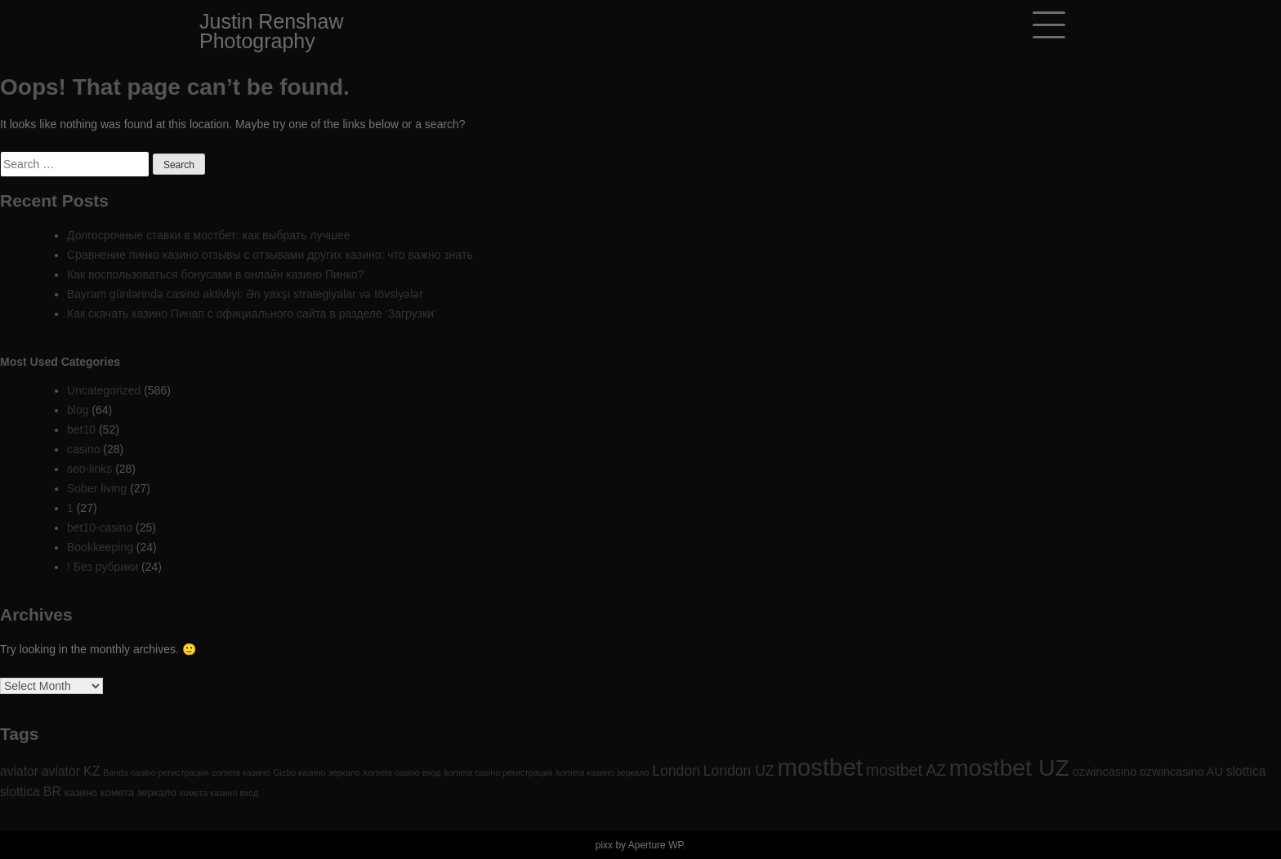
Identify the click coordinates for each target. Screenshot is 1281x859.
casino (83, 449)
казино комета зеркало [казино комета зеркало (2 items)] (120, 792)
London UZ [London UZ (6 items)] (738, 771)
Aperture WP (655, 845)
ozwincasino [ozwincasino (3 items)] (1104, 771)
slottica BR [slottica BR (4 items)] (30, 792)
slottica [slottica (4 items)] (1246, 771)
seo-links (89, 468)
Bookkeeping (100, 547)
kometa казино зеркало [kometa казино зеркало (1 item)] (602, 772)
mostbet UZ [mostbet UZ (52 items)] (1009, 767)
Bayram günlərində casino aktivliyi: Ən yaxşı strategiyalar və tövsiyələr (245, 293)
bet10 (81, 429)
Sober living (97, 488)
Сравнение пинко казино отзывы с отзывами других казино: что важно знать (270, 254)
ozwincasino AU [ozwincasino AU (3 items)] (1181, 771)
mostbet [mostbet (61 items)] (820, 767)
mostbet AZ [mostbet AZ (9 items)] (906, 770)
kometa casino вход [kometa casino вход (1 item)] (402, 772)
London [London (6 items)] (676, 771)
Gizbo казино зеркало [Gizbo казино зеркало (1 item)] (316, 772)
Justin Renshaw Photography (271, 31)
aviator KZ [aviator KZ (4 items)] (71, 771)
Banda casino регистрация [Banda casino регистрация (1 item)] (155, 772)
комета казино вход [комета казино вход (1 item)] (219, 793)
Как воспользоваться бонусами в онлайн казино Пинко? (215, 274)
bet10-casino (99, 527)
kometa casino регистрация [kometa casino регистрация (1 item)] (498, 772)
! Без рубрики (102, 566)
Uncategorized (104, 390)
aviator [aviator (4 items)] (19, 771)
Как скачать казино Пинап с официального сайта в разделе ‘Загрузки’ (251, 313)
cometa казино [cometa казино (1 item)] (241, 772)
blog (77, 409)
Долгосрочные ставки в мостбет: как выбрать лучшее (208, 235)
